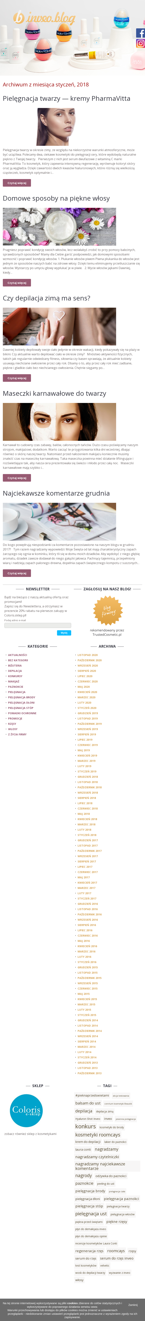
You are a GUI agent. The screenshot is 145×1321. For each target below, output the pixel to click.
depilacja (15, 671)
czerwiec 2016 (88, 935)
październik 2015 (90, 978)
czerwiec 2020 (88, 681)
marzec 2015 (86, 1004)
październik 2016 (90, 914)
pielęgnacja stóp (20, 708)
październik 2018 (90, 787)
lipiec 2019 (85, 739)
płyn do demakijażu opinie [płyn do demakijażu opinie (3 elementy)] (91, 1236)
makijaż (13, 681)
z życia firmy (17, 734)
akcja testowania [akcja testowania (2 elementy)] (121, 1095)
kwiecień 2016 (87, 946)
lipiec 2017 (85, 867)
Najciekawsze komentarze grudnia (56, 493)
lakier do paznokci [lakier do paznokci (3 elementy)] (115, 1142)
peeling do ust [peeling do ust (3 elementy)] (105, 1183)
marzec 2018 (86, 824)
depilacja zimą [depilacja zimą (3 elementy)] (104, 1111)
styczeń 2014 (87, 1057)
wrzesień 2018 (88, 792)
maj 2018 (84, 814)
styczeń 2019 (87, 771)
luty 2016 (84, 957)
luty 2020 (84, 702)
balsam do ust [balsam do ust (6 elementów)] (88, 1103)
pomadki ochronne (22, 713)
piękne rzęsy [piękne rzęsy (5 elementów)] (116, 1221)
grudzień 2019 (88, 713)
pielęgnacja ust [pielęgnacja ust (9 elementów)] (91, 1213)
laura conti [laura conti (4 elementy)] (83, 1149)
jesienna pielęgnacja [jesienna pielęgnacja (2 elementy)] (126, 1119)
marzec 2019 (86, 761)
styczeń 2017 (87, 898)
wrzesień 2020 (88, 665)
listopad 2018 (88, 782)
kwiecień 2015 (87, 999)
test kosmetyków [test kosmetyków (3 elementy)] (85, 1265)
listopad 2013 (88, 1068)
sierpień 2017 (87, 861)
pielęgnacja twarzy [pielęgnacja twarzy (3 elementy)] (118, 1206)
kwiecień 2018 (87, 819)
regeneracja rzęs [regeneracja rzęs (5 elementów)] (89, 1250)
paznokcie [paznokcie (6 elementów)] (84, 1183)
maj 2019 (84, 750)
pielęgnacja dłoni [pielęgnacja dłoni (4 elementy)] (87, 1199)
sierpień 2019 (87, 734)
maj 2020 (84, 686)
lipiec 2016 (85, 930)
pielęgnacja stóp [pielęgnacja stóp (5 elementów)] (89, 1206)
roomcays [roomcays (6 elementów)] (116, 1250)
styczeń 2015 (87, 1015)
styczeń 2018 (87, 835)
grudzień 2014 (88, 1020)
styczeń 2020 (87, 708)
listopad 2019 (88, 718)
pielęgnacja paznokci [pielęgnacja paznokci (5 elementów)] (121, 1198)
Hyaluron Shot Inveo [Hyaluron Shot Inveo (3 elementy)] (87, 1119)
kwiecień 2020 (87, 692)
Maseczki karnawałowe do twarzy (54, 393)
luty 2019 (84, 766)
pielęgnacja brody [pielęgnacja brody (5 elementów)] (90, 1190)
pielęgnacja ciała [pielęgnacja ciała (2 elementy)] (117, 1191)
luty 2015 (84, 1009)
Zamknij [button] (133, 1304)
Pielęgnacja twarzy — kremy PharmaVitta (66, 98)
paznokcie (15, 686)
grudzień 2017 (88, 840)
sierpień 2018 (87, 798)
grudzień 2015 (88, 967)
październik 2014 (90, 1031)
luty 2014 (84, 1052)
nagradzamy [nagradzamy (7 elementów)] (106, 1149)
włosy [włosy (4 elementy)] (79, 1280)
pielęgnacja (16, 692)
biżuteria (15, 665)
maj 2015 (84, 994)
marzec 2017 (86, 888)
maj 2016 (84, 941)
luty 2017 (84, 893)
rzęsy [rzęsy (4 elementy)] (132, 1251)
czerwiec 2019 (88, 745)
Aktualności (17, 655)
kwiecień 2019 (87, 755)
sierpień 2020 (87, 671)
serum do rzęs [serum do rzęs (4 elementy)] (85, 1258)
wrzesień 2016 (88, 919)
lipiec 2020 (85, 676)
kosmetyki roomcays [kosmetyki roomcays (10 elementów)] (97, 1134)
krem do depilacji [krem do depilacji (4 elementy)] (88, 1142)
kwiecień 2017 (87, 882)
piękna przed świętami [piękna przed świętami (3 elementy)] (89, 1222)
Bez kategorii (18, 660)
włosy (12, 729)
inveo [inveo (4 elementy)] (108, 1119)
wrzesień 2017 (88, 856)
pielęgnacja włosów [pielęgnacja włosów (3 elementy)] (123, 1214)
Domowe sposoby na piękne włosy (56, 198)
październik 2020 (90, 660)
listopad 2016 (88, 909)
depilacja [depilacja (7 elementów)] (83, 1111)
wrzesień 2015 (88, 983)
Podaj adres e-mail (15, 620)
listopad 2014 (88, 1025)
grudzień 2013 (88, 1062)
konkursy (15, 676)
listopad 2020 (88, 655)
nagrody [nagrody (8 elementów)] (83, 1175)
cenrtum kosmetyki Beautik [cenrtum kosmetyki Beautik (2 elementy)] (118, 1103)
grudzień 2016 (88, 904)
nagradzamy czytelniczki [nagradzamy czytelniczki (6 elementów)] (97, 1156)
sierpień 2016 (87, 925)
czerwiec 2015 (88, 988)
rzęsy (12, 724)
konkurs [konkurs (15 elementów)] (85, 1126)
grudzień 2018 (88, 776)
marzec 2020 (86, 697)
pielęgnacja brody (21, 697)
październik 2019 (90, 724)
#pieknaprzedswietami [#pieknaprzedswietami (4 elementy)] (92, 1095)
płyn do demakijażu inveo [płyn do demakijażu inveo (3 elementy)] (90, 1229)
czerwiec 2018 (88, 808)
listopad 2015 (88, 972)
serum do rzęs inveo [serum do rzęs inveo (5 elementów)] (116, 1258)
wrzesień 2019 (88, 729)
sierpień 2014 (87, 1041)
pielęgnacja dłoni (21, 702)
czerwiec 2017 (88, 872)
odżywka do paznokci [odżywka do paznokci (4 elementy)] (111, 1176)
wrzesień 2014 (88, 1036)
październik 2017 (90, 851)
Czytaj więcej (17, 183)
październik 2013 (90, 1073)
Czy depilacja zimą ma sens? (46, 297)
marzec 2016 (86, 951)
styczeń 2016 (87, 962)
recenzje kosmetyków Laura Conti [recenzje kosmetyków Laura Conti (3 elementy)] (96, 1243)
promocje (15, 718)
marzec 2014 (86, 1047)
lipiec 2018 (85, 803)
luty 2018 (84, 829)
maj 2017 (84, 877)
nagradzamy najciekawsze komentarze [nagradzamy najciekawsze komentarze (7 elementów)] (100, 1166)
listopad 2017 (88, 845)
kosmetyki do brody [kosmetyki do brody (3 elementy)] (112, 1127)
